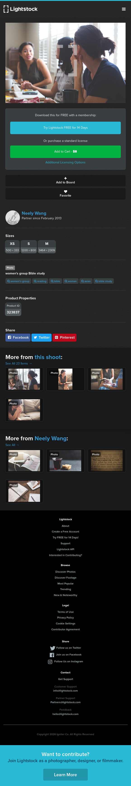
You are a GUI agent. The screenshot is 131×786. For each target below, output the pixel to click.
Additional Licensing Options (65, 162)
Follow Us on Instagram (68, 661)
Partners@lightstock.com (65, 702)
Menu (123, 9)
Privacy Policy (65, 617)
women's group (18, 281)
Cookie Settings (65, 623)
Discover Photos (65, 572)
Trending (65, 589)
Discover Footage (65, 577)
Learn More (65, 774)
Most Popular (65, 583)
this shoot (48, 357)
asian (86, 281)
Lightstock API (65, 549)
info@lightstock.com (65, 690)
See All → (12, 445)
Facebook (18, 337)
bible (55, 281)
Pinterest (64, 337)
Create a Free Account (65, 531)
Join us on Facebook (68, 654)
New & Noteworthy (65, 595)
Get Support (65, 679)
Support (65, 543)
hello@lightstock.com (65, 714)
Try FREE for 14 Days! (66, 537)
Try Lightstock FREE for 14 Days (65, 127)
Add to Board (65, 181)
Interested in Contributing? (65, 555)
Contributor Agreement (65, 629)
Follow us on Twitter (68, 648)
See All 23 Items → (18, 363)
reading (40, 281)
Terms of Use (65, 612)
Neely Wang (34, 213)
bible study (103, 281)
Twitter (41, 337)
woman (71, 281)
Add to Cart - (65, 151)
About (65, 526)
